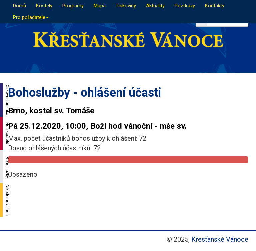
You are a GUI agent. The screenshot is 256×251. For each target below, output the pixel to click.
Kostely (44, 6)
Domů (19, 6)
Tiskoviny (126, 6)
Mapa (100, 6)
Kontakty (214, 6)
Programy (73, 6)
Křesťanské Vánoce (219, 239)
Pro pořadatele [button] (31, 17)
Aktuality (155, 6)
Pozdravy (185, 6)
